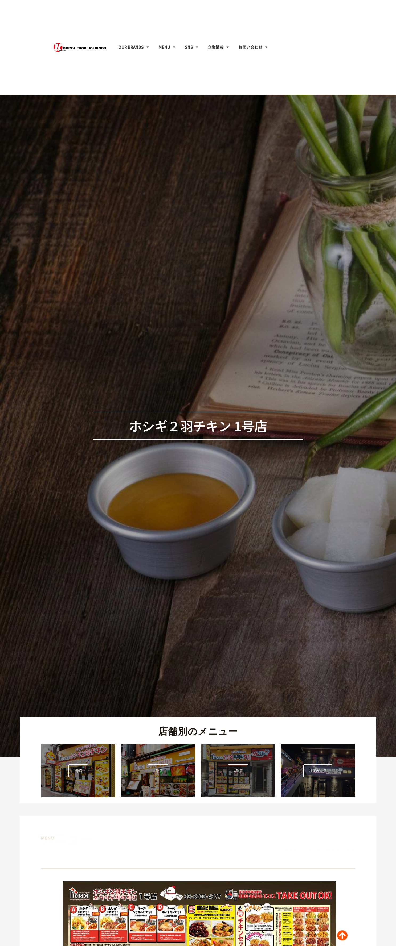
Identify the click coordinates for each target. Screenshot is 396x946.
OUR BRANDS (133, 15)
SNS (191, 15)
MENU (166, 15)
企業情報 (218, 15)
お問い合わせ (252, 15)
